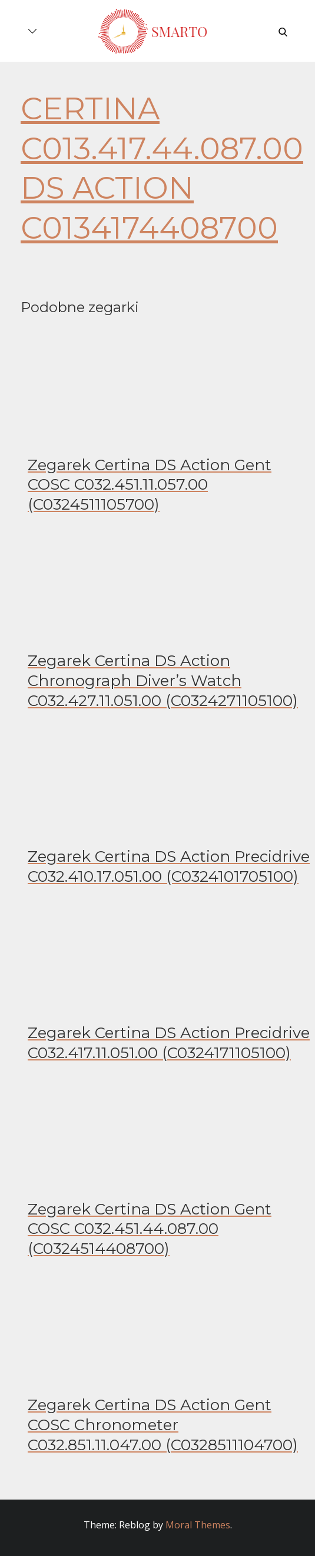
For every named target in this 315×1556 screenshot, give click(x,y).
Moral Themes (197, 1524)
